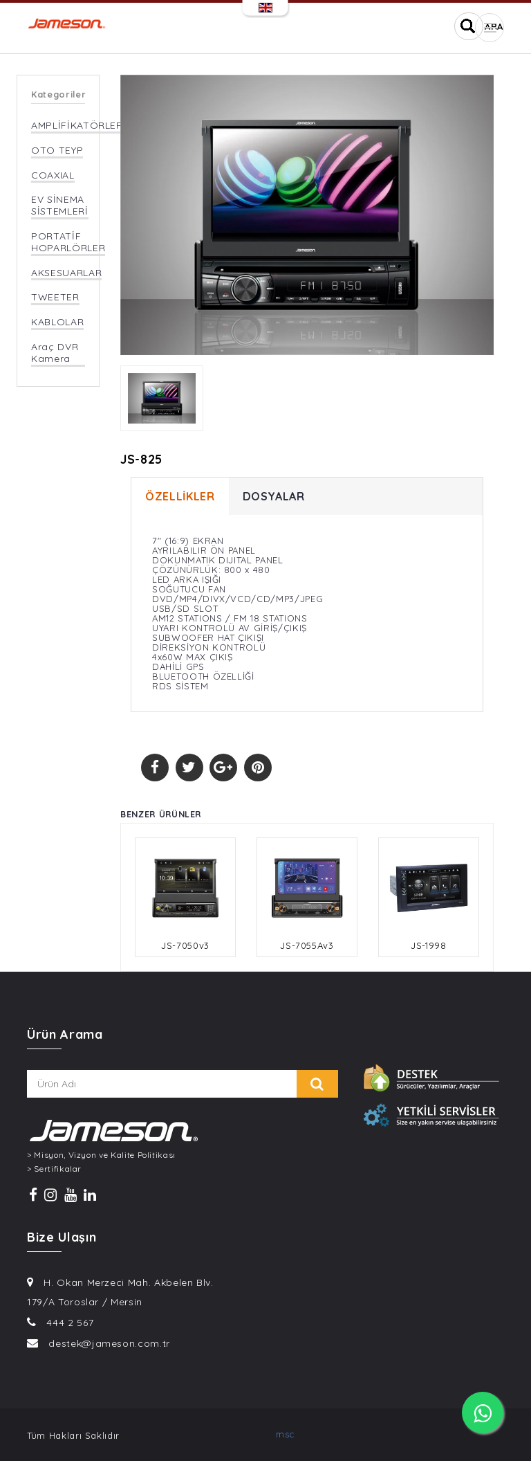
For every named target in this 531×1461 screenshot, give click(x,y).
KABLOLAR (57, 322)
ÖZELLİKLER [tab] (180, 496)
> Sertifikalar (54, 1169)
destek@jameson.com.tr (109, 1343)
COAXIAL (53, 175)
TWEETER (55, 297)
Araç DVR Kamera (54, 353)
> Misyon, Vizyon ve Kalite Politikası (101, 1155)
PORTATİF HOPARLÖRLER (68, 242)
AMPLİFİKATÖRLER (77, 125)
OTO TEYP (57, 150)
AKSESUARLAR (66, 273)
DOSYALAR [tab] (274, 496)
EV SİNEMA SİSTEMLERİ (59, 205)
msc (285, 1434)
